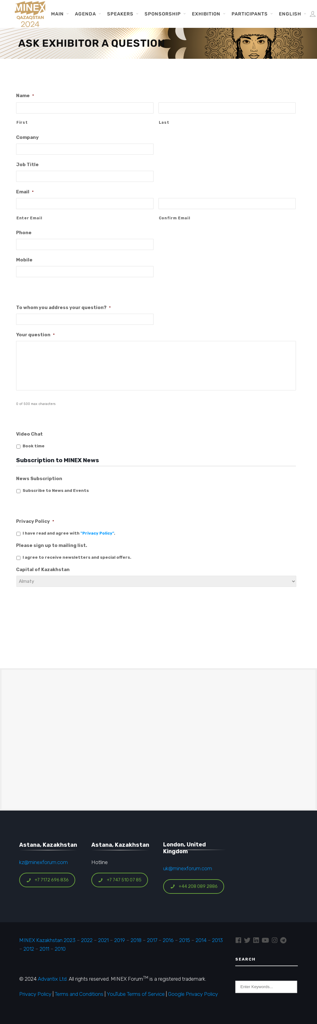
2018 (136, 940)
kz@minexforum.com (43, 862)
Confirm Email (174, 218)
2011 (44, 949)
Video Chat (29, 434)
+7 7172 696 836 (47, 880)
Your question (35, 335)
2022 (87, 940)
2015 (184, 940)
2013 (217, 940)
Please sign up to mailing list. (51, 545)
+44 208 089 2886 (194, 886)
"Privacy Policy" (97, 533)
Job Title (27, 164)
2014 (201, 940)
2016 (168, 940)
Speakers (120, 14)
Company (27, 137)
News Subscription (39, 478)
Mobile (24, 260)
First (22, 122)
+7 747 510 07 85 (119, 880)
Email (25, 192)
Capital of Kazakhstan (43, 569)
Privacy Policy (35, 521)
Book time (34, 446)
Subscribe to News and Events (56, 490)
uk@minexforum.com (187, 868)
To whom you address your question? (63, 307)
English (290, 14)
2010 (60, 949)
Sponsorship (163, 14)
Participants (250, 14)
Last (164, 122)
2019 (119, 940)
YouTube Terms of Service (136, 994)
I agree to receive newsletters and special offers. (77, 557)
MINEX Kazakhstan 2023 (47, 940)
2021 (103, 940)
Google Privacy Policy (193, 994)
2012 (29, 949)
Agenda (85, 14)
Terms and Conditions (79, 994)
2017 (152, 940)
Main (57, 14)
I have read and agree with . (69, 533)
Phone (24, 232)
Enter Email (29, 218)
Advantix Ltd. (52, 979)
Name (25, 95)
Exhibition (206, 14)
